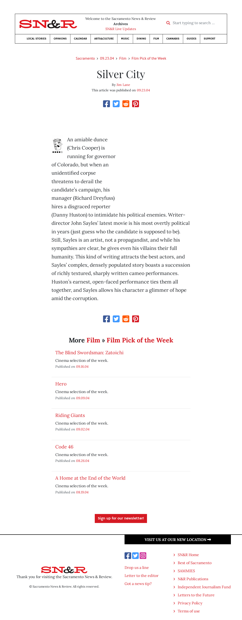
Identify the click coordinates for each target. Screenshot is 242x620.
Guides (191, 38)
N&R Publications (193, 578)
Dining (141, 38)
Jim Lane (123, 85)
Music (125, 38)
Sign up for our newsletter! (121, 518)
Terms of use (189, 611)
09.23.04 (107, 58)
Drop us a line (137, 567)
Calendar (80, 38)
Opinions (60, 38)
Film (156, 38)
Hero (61, 384)
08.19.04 (82, 492)
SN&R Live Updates (120, 29)
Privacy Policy (190, 603)
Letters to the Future (196, 595)
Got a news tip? (138, 583)
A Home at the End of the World (90, 478)
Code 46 (64, 447)
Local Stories (36, 38)
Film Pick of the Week (149, 58)
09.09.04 (83, 398)
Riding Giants (70, 415)
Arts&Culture (104, 38)
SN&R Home (188, 554)
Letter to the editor (142, 575)
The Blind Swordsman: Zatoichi (89, 352)
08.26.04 (82, 460)
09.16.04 (82, 366)
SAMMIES (186, 570)
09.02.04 (83, 429)
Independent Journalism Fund (204, 587)
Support (209, 38)
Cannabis (172, 38)
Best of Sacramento (195, 562)
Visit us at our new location (178, 539)
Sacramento (85, 58)
